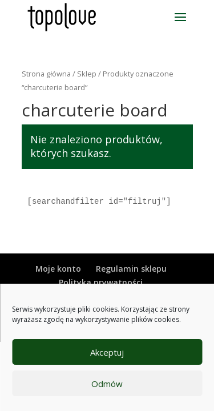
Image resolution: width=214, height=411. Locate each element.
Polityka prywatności (101, 282)
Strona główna (46, 73)
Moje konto (58, 268)
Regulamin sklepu (131, 268)
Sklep (86, 73)
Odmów (107, 383)
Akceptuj (107, 352)
